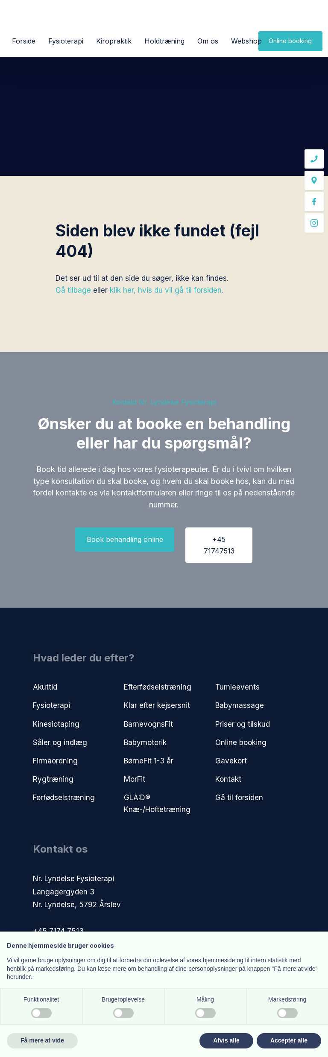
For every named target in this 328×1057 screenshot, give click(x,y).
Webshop (246, 41)
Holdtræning (164, 41)
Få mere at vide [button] (42, 1040)
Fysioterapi (65, 41)
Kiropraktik (114, 41)
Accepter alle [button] (289, 1040)
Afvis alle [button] (226, 1040)
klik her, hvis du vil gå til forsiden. (166, 290)
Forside (23, 41)
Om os (207, 41)
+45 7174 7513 (58, 931)
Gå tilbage (73, 290)
